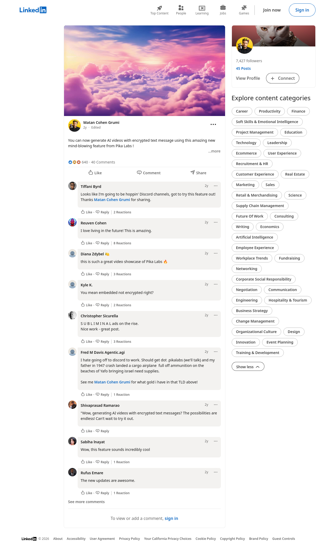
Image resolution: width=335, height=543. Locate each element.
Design (294, 331)
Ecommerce (246, 153)
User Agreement (102, 538)
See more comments (86, 501)
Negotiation (247, 289)
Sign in (302, 10)
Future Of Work (250, 216)
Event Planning (280, 342)
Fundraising (289, 258)
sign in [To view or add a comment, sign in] (171, 518)
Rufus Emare (92, 472)
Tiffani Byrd (91, 186)
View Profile (248, 78)
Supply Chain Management (260, 205)
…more (214, 151)
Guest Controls (283, 538)
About (58, 538)
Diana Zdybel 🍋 (95, 253)
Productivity (269, 111)
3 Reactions (122, 274)
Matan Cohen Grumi (112, 199)
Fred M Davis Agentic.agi (103, 352)
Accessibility (76, 538)
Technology (246, 142)
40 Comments (103, 162)
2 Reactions (122, 212)
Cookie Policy (206, 538)
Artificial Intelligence (254, 237)
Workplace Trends (252, 258)
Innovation (246, 342)
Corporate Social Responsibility (263, 279)
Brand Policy (258, 538)
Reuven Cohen (94, 222)
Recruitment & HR (252, 163)
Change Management (255, 321)
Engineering (247, 300)
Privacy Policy (129, 538)
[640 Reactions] (78, 162)
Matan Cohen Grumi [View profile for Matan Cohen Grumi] (101, 122)
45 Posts (243, 68)
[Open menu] (213, 124)
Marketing (245, 184)
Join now (272, 10)
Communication (282, 289)
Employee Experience (255, 247)
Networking (246, 268)
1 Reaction (122, 395)
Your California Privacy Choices (167, 538)
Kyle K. (87, 284)
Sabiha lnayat (93, 441)
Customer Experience (255, 174)
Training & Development (257, 352)
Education (293, 132)
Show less (248, 366)
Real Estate (295, 174)
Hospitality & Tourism (288, 300)
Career (242, 111)
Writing (242, 226)
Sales (270, 184)
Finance (298, 111)
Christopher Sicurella (99, 315)
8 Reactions (122, 243)
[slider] (144, 101)
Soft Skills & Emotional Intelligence (267, 121)
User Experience (282, 153)
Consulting (284, 216)
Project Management (255, 132)
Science (295, 195)
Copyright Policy (232, 538)
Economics (269, 226)
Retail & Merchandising (257, 195)
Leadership (277, 142)
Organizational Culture (256, 331)
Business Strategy (252, 310)
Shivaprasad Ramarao (100, 405)
